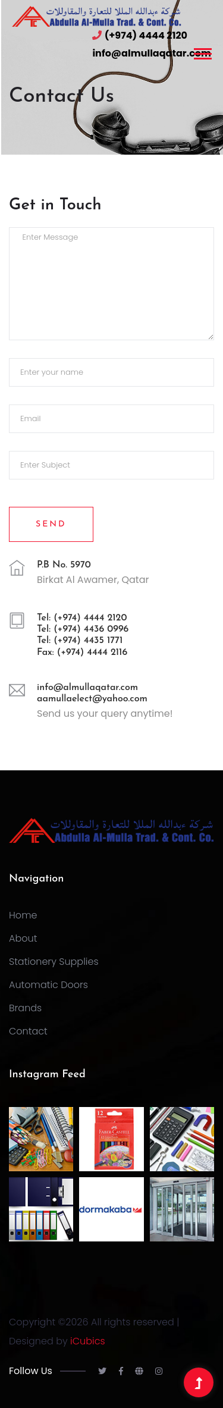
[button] (202, 51)
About (23, 938)
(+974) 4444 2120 (146, 35)
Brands (25, 1008)
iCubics (87, 1341)
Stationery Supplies (54, 961)
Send (51, 524)
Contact (28, 1031)
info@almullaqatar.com (151, 53)
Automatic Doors (48, 985)
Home (23, 915)
